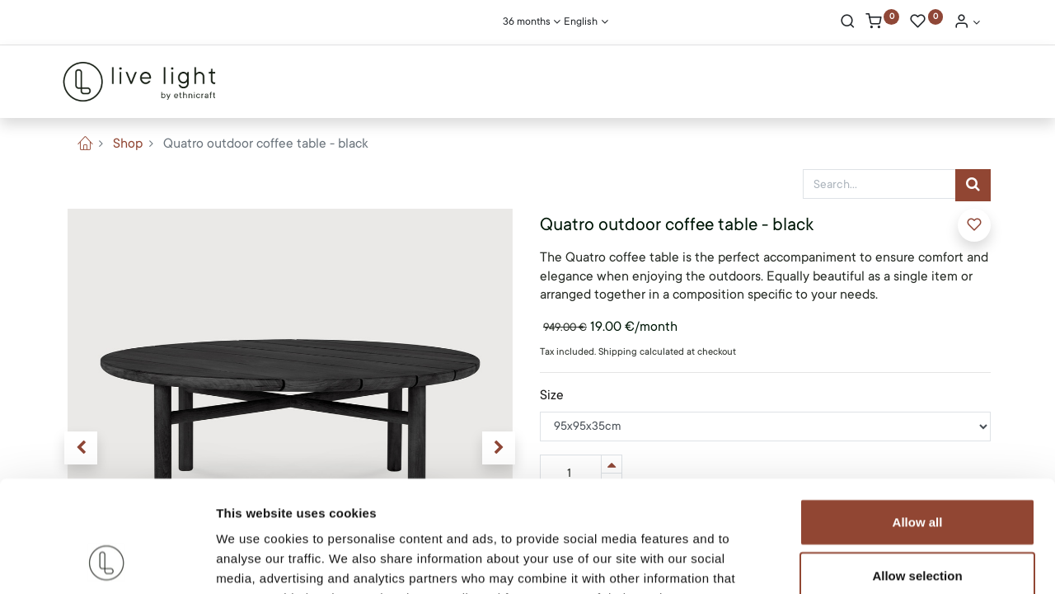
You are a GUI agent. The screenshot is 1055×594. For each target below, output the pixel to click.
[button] (974, 225)
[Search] (848, 23)
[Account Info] (967, 23)
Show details (865, 561)
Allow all (918, 419)
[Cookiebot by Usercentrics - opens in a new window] (107, 561)
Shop (128, 143)
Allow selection (917, 473)
